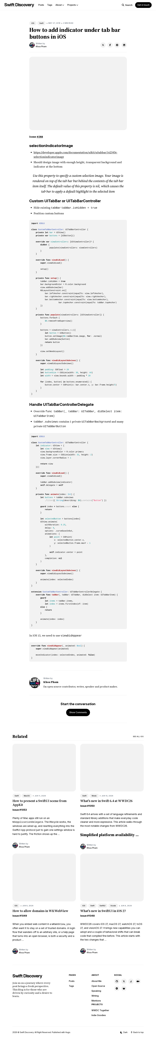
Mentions (96, 999)
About (59, 5)
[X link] (124, 979)
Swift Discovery (19, 4)
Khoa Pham (41, 46)
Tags (49, 5)
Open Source (98, 984)
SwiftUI (102, 904)
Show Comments (78, 710)
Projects (72, 5)
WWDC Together (100, 1008)
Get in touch (143, 5)
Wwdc (94, 794)
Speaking (96, 989)
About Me (96, 979)
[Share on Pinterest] (117, 45)
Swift (41, 23)
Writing (95, 994)
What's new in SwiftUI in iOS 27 (103, 909)
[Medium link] (138, 979)
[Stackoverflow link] (131, 979)
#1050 (91, 804)
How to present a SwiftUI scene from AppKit (39, 801)
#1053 (23, 808)
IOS (32, 23)
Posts (41, 5)
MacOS (27, 794)
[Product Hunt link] (117, 986)
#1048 (91, 914)
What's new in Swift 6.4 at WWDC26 (106, 799)
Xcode (113, 904)
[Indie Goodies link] (124, 986)
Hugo (67, 1030)
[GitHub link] (117, 979)
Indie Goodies (98, 1013)
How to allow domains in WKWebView (40, 909)
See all (138, 735)
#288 (40, 137)
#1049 (23, 914)
